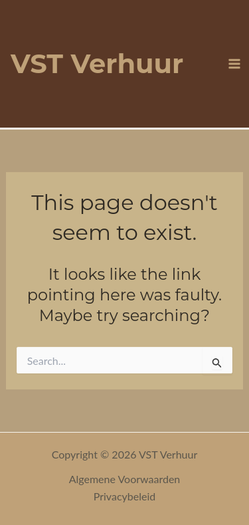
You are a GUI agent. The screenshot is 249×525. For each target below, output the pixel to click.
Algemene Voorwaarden (125, 478)
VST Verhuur (97, 63)
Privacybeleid (124, 496)
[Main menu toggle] (234, 63)
